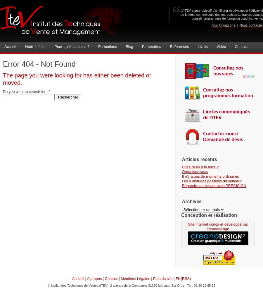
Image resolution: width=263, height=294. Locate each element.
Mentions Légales (135, 278)
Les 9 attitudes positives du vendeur (212, 181)
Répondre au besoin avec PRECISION (214, 186)
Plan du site (163, 278)
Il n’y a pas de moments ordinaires (210, 176)
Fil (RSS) (183, 278)
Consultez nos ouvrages (219, 70)
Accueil (78, 278)
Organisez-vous (195, 172)
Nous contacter (251, 25)
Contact (111, 278)
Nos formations (223, 25)
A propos (94, 278)
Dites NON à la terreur (200, 167)
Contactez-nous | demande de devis (219, 136)
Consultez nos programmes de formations (219, 92)
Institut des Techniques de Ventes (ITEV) (62, 21)
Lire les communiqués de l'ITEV (219, 114)
